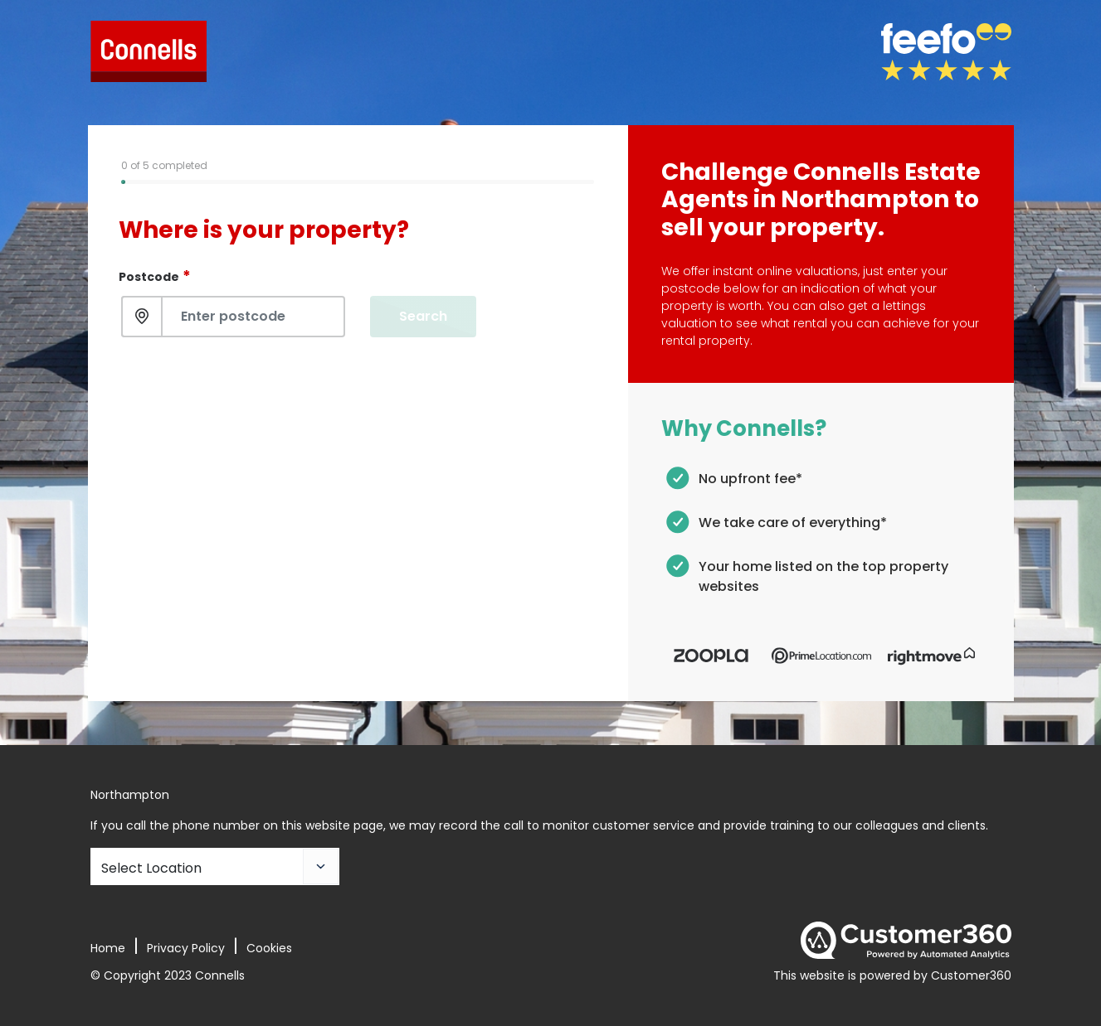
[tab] (168, 182)
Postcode (155, 275)
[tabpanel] (358, 267)
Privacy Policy (186, 948)
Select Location (151, 868)
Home (107, 948)
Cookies (269, 948)
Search (423, 316)
